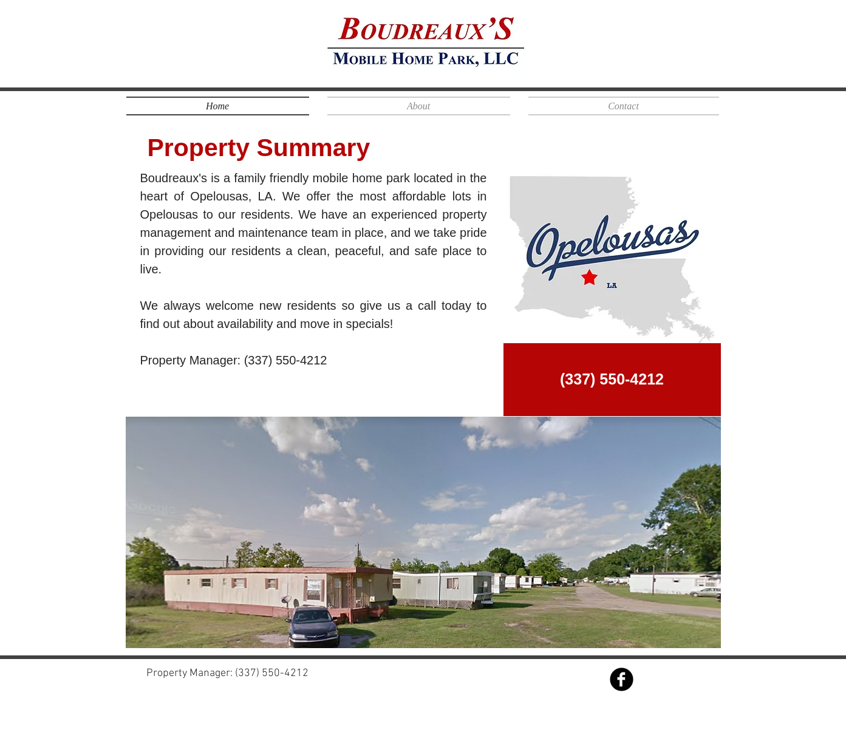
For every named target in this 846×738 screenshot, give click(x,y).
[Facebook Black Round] (621, 679)
